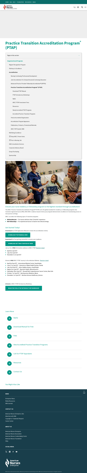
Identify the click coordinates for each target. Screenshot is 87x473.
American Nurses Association (13, 434)
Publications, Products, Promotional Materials (23, 125)
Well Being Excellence (15, 133)
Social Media (9, 446)
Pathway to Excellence (15, 68)
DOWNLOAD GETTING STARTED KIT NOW (20, 243)
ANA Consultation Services (16, 144)
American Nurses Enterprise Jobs (14, 414)
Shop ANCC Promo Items (17, 136)
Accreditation (13, 72)
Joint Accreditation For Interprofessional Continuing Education (28, 80)
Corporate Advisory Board (16, 148)
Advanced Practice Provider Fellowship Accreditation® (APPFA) (28, 83)
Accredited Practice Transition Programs (24, 114)
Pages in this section (13, 55)
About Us (8, 426)
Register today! (40, 248)
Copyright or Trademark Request (14, 418)
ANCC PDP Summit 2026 (17, 129)
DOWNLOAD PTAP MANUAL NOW (17, 235)
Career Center (9, 421)
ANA (11, 2)
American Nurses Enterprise (13, 431)
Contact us (9, 409)
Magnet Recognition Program (17, 65)
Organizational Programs (15, 61)
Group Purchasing (14, 151)
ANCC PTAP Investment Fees (21, 102)
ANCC (14, 2)
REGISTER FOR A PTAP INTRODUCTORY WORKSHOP (23, 288)
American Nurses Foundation (13, 438)
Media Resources (10, 401)
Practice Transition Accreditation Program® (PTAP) (26, 87)
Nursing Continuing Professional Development (24, 76)
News (34, 2)
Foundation (20, 2)
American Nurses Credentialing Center (16, 436)
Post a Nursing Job (15, 140)
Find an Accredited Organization (20, 117)
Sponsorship (12, 155)
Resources (28, 2)
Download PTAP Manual (19, 91)
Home (7, 2)
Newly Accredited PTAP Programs (22, 110)
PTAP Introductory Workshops (21, 95)
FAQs (6, 441)
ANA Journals (9, 403)
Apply (14, 99)
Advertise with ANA (10, 416)
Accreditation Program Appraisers (20, 121)
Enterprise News (10, 398)
